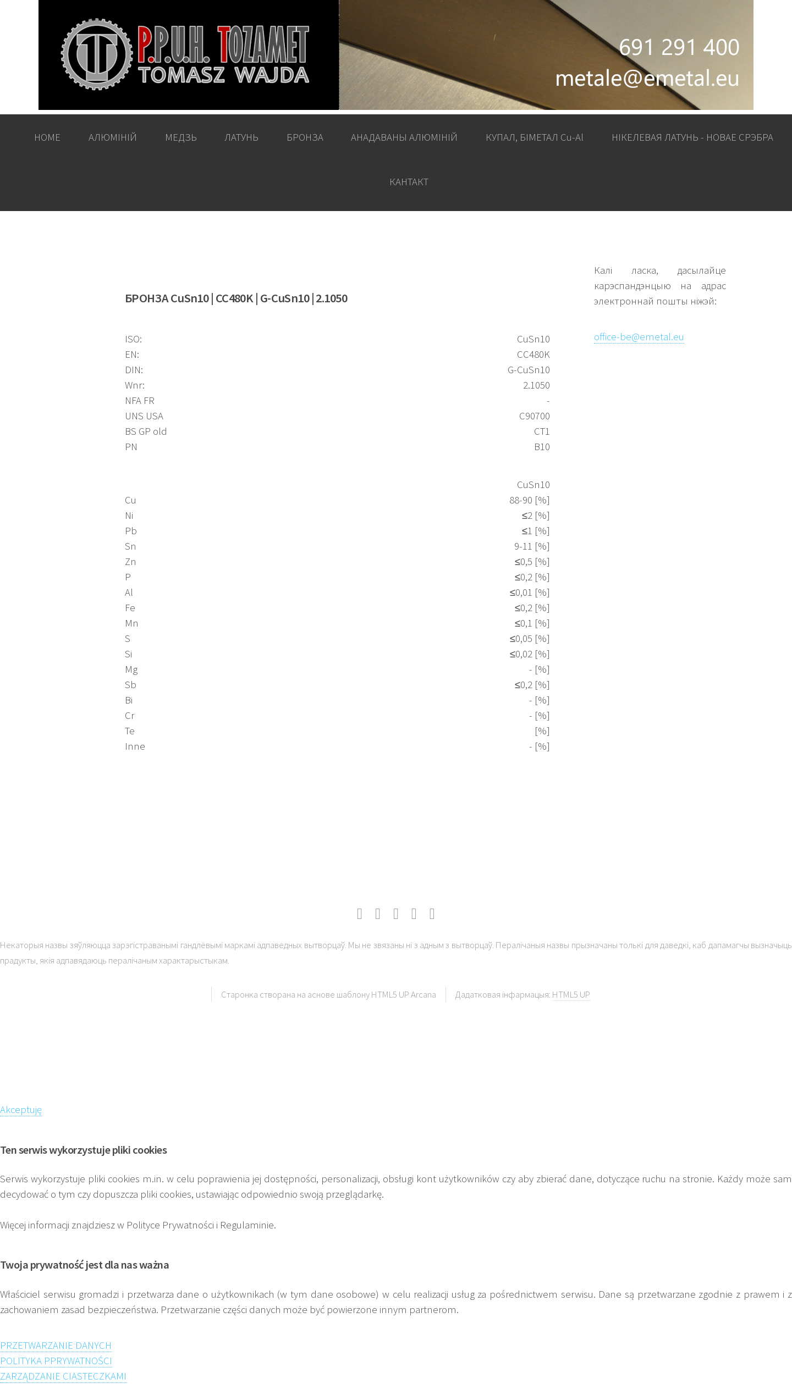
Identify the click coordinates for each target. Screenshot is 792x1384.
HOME (47, 137)
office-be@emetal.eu (639, 336)
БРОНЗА (305, 137)
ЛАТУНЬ (241, 137)
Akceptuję (21, 1109)
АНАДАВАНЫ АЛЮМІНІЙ (404, 137)
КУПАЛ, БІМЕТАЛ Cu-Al (535, 137)
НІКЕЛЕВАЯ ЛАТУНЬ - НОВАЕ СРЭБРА (692, 137)
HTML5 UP (571, 994)
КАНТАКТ (408, 181)
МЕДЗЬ (181, 137)
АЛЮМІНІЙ (113, 137)
